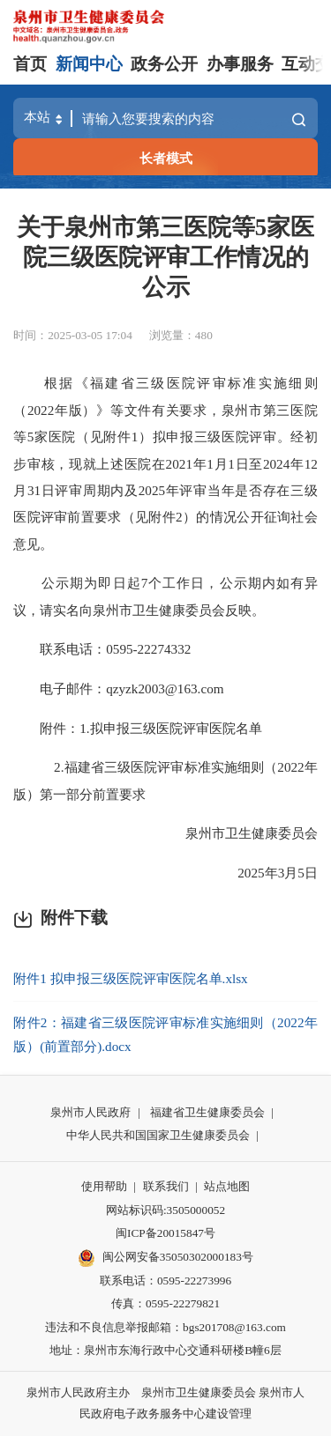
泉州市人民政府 (90, 1112)
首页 (30, 64)
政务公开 (164, 64)
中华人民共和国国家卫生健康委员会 (158, 1135)
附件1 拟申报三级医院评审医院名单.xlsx (130, 978)
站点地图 (227, 1186)
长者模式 (165, 158)
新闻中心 (89, 64)
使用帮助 (104, 1186)
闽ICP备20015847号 (165, 1233)
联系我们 (166, 1186)
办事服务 (240, 64)
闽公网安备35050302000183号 (165, 1258)
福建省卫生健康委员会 (207, 1112)
